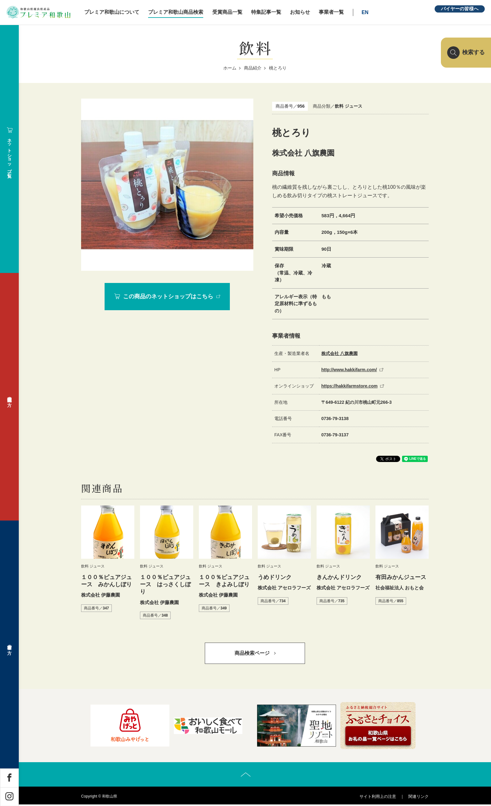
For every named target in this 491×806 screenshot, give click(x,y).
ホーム (229, 67)
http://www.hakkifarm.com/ (349, 369)
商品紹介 (252, 67)
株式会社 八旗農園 (339, 353)
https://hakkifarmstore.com (349, 385)
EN (371, 12)
